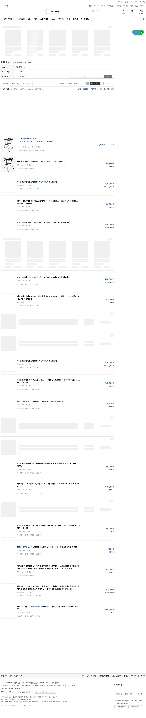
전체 (6, 84)
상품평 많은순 (39, 89)
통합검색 (22, 19)
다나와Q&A (85, 19)
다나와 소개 (85, 676)
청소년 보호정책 (116, 676)
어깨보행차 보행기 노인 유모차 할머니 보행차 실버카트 (43, 222)
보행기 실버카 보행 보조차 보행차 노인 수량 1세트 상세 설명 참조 (47, 547)
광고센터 (133, 676)
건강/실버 (19, 67)
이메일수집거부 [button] (121, 707)
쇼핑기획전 (118, 6)
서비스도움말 (138, 694)
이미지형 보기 (105, 83)
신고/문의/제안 (128, 694)
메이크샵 (142, 2)
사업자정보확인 (71, 686)
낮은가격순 (14, 89)
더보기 (142, 6)
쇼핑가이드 (44, 19)
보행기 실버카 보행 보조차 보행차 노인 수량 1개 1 (41, 401)
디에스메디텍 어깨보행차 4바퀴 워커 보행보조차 (41, 162)
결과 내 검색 (94, 83)
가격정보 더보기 (105, 144)
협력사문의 (141, 676)
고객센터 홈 (119, 694)
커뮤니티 (125, 6)
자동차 (90, 6)
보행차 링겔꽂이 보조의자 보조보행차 (37, 182)
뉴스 (53, 19)
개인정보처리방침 (104, 676)
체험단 (136, 6)
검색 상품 (26, 84)
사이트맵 (126, 676)
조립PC (96, 6)
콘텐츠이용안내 (50, 692)
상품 (29, 19)
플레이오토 (134, 2)
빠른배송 (22, 76)
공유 (142, 19)
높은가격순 (22, 89)
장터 (36, 19)
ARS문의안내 (135, 707)
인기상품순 (6, 89)
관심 (39, 147)
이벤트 (131, 6)
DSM (27, 138)
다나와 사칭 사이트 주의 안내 (14, 676)
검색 (108, 76)
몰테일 (126, 2)
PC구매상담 (110, 6)
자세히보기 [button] (39, 692)
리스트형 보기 (101, 83)
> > (31, 150)
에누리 (120, 2)
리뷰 (68, 19)
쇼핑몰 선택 (63, 83)
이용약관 (94, 676)
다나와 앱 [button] (5, 6)
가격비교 (15, 84)
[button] (123, 12)
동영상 (75, 19)
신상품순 (30, 89)
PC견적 (102, 6)
